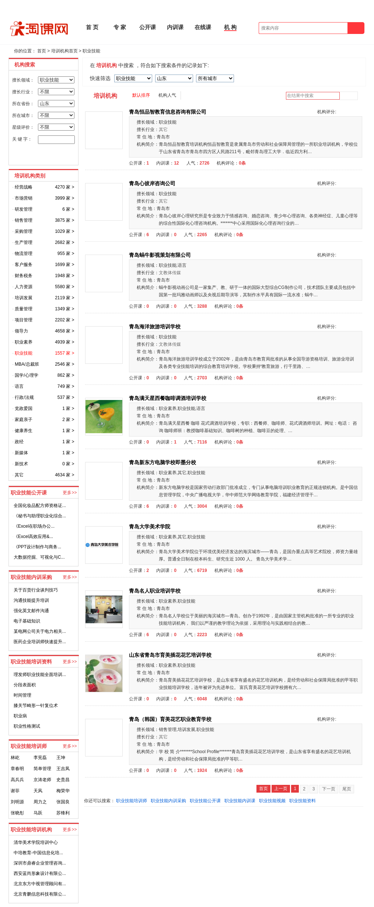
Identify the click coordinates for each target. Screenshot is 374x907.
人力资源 (23, 286)
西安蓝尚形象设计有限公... (40, 873)
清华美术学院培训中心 (36, 842)
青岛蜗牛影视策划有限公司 (160, 255)
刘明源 (17, 801)
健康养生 (23, 430)
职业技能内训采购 (168, 800)
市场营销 (23, 198)
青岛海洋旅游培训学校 (155, 327)
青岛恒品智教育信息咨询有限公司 (168, 112)
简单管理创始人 (42, 770)
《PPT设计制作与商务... (37, 546)
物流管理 (23, 253)
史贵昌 (63, 779)
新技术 (21, 463)
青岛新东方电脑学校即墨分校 (163, 462)
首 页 (92, 27)
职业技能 (91, 51)
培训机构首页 (64, 51)
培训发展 (23, 297)
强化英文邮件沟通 (31, 610)
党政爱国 (23, 408)
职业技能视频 (272, 800)
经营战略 (23, 187)
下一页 (328, 789)
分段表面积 (25, 684)
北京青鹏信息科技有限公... (40, 894)
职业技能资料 (302, 800)
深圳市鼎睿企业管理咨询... (40, 863)
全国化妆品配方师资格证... (40, 505)
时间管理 (22, 695)
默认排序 (141, 95)
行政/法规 (24, 397)
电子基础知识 (27, 621)
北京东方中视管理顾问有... (40, 883)
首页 (41, 51)
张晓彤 (17, 812)
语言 (19, 386)
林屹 (15, 757)
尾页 (346, 789)
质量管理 (23, 308)
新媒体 (21, 452)
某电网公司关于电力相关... (40, 631)
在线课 (203, 27)
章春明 (17, 768)
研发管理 (23, 209)
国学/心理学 (26, 375)
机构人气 (167, 95)
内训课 (175, 27)
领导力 (21, 331)
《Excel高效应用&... (33, 536)
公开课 (147, 27)
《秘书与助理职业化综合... (40, 515)
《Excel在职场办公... (34, 526)
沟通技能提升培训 (31, 600)
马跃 (38, 812)
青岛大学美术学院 (150, 527)
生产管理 (23, 242)
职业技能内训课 (239, 800)
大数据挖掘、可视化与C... (39, 557)
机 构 (230, 27)
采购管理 (23, 231)
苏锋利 (63, 812)
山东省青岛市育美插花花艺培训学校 (171, 655)
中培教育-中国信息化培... (38, 852)
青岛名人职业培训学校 (155, 591)
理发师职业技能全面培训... (40, 674)
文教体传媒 (170, 272)
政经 (19, 441)
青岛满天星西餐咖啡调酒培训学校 (168, 398)
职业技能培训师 (131, 800)
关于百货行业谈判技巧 (36, 590)
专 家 (119, 27)
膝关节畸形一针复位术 (36, 705)
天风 (38, 790)
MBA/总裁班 (27, 364)
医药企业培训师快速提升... (40, 641)
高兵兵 (17, 779)
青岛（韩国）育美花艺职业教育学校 (171, 719)
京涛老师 (42, 779)
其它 (19, 474)
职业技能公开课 (205, 800)
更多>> (70, 492)
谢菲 (15, 790)
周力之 (40, 801)
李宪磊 (40, 757)
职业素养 (23, 342)
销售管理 (23, 220)
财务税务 (23, 275)
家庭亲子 (23, 419)
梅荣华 (63, 790)
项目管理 (23, 320)
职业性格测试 (27, 726)
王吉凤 (63, 768)
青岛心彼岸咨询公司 (153, 183)
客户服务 (23, 264)
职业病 (20, 715)
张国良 (63, 801)
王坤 (60, 757)
